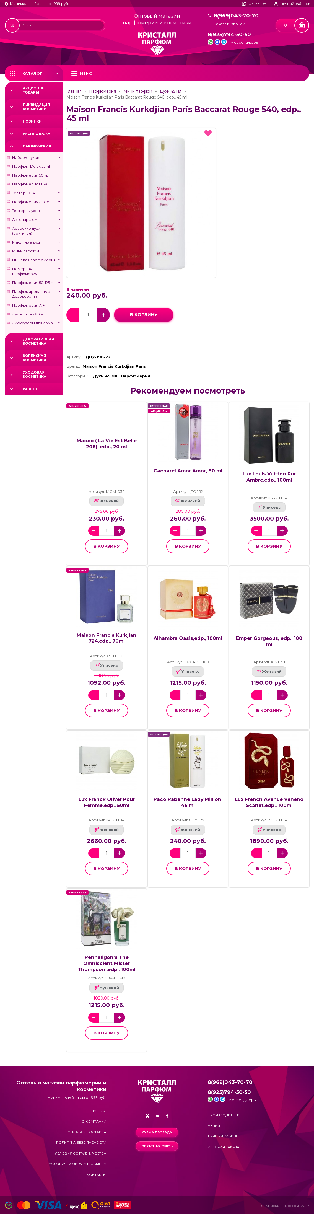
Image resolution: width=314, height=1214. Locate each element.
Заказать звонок (229, 24)
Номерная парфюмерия (24, 271)
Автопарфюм (24, 219)
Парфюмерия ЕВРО (31, 184)
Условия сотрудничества (80, 1153)
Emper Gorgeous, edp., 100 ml (269, 641)
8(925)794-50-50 (229, 35)
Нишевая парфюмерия (34, 260)
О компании (94, 1121)
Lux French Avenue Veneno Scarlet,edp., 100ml (269, 802)
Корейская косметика (34, 358)
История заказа (223, 1147)
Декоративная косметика (38, 341)
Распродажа (36, 134)
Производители (224, 1115)
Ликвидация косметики (36, 107)
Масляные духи (26, 242)
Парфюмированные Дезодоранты (31, 294)
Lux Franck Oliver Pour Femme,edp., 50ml (107, 802)
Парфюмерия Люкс (30, 202)
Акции (214, 1126)
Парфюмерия (37, 146)
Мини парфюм (25, 251)
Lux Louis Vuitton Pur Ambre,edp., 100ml (269, 477)
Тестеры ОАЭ (25, 193)
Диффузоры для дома (32, 323)
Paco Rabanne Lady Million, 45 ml (188, 802)
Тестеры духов (26, 210)
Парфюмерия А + (28, 305)
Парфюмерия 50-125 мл (34, 282)
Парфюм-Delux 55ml (31, 166)
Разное (30, 389)
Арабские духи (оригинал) (26, 230)
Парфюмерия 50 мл (30, 175)
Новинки (32, 121)
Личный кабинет (224, 1136)
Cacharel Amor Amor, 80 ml (188, 470)
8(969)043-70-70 (236, 16)
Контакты (96, 1174)
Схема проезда (157, 1132)
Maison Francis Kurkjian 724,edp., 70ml (106, 638)
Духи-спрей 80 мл (29, 314)
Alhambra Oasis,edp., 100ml (188, 638)
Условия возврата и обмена (77, 1164)
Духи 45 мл (170, 91)
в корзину (144, 314)
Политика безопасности (81, 1142)
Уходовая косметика (34, 374)
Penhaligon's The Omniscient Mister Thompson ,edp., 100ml (107, 963)
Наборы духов (25, 157)
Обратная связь (157, 1146)
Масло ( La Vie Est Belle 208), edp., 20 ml (107, 443)
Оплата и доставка (87, 1132)
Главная (74, 91)
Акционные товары (35, 90)
